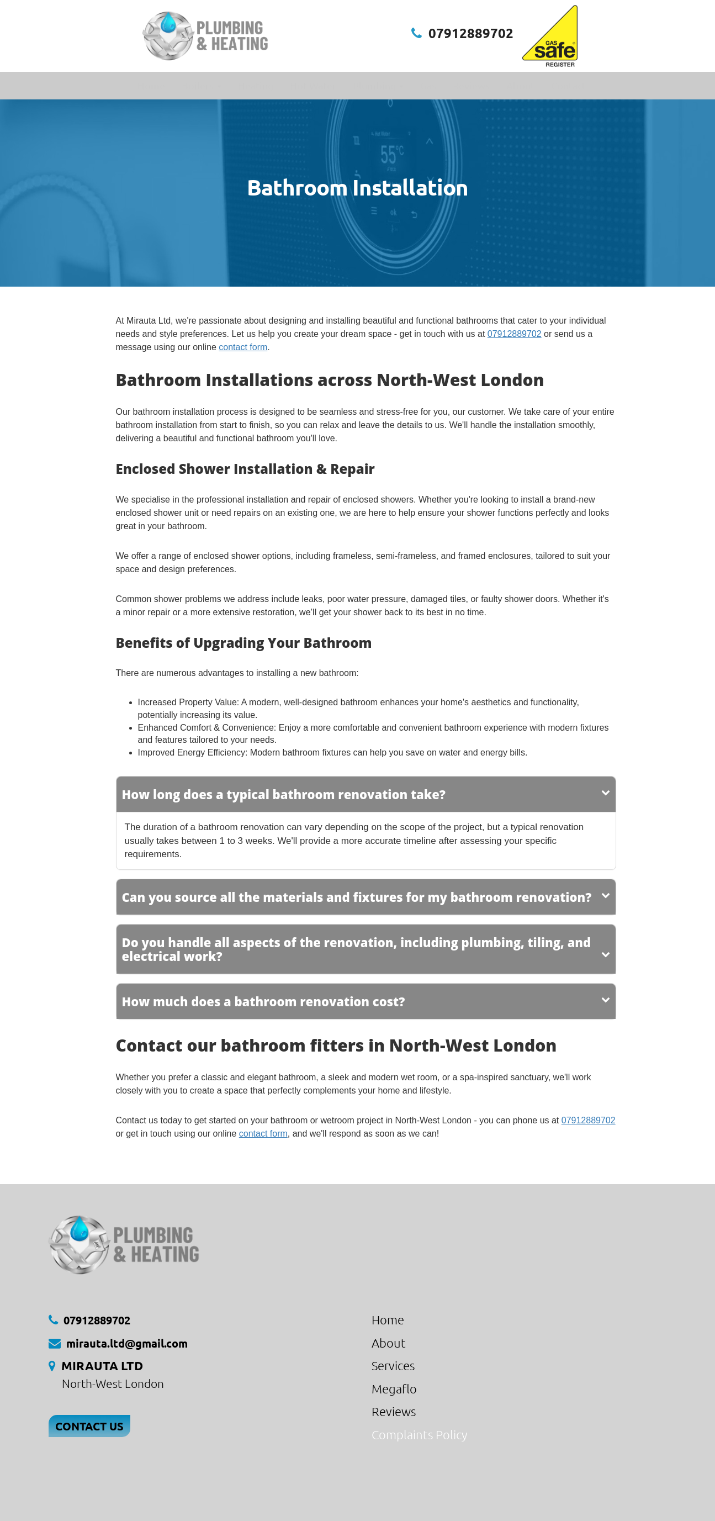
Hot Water (313, 85)
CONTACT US (89, 1426)
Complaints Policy (419, 1434)
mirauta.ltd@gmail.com (127, 1343)
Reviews (471, 85)
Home (151, 85)
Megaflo (394, 1388)
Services (393, 1365)
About (520, 85)
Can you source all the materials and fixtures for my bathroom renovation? (357, 897)
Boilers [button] (201, 85)
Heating (255, 85)
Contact (568, 85)
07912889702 (470, 32)
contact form (243, 347)
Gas (428, 85)
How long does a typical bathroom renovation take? (284, 794)
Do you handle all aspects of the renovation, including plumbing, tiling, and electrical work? (356, 949)
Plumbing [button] (378, 85)
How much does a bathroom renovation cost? (263, 1001)
